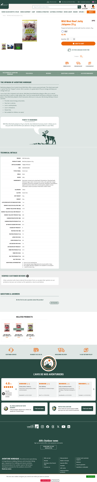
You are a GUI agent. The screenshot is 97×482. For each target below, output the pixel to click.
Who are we (47, 458)
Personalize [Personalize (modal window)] (55, 480)
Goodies (62, 465)
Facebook (48, 426)
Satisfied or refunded (82, 467)
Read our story (6, 469)
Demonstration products (64, 471)
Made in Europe (64, 460)
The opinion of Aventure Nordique (10, 73)
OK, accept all (91, 476)
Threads (53, 426)
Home (4, 15)
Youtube (64, 426)
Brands (46, 460)
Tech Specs (29, 73)
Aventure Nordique (10, 459)
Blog (32, 426)
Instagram (42, 426)
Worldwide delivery (78, 66)
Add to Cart (79, 44)
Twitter (58, 426)
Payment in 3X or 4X (36, 354)
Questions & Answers (67, 73)
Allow (18, 48)
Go (79, 7)
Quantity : (64, 39)
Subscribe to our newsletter (48, 447)
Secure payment (80, 464)
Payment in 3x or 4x (67, 66)
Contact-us (47, 467)
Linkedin (69, 426)
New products (64, 458)
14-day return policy (90, 66)
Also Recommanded (87, 73)
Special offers (64, 463)
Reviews (48, 73)
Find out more (39, 408)
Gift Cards (63, 468)
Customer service (11, 354)
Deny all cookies (45, 480)
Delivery (78, 462)
